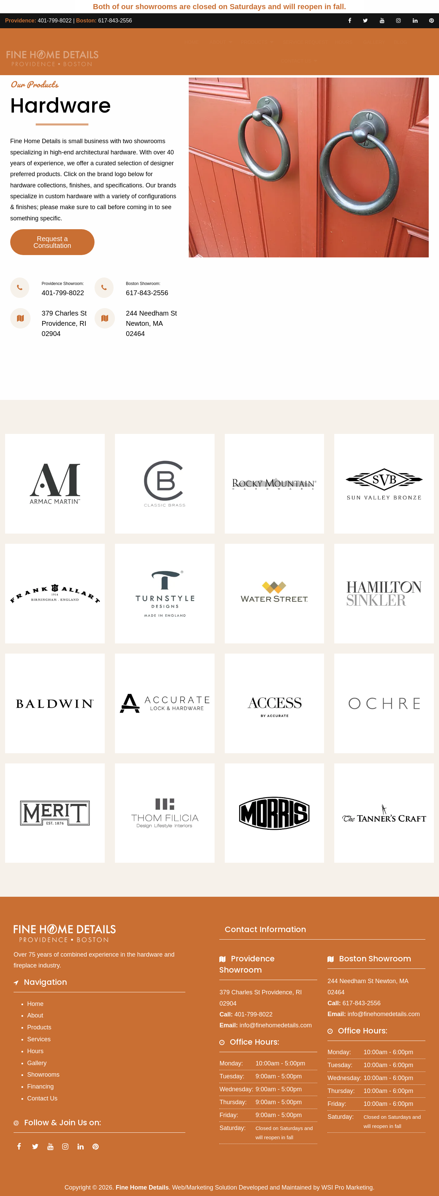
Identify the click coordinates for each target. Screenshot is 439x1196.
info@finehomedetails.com (276, 1025)
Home (190, 42)
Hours (341, 42)
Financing (40, 1086)
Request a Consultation (52, 242)
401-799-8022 (55, 20)
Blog (398, 42)
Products (250, 42)
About (215, 42)
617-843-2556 (115, 20)
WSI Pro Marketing (347, 1187)
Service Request (300, 42)
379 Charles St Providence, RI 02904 (64, 323)
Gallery (371, 42)
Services (39, 1039)
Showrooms (43, 1074)
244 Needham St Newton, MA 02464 (151, 323)
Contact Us (292, 61)
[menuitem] (190, 42)
